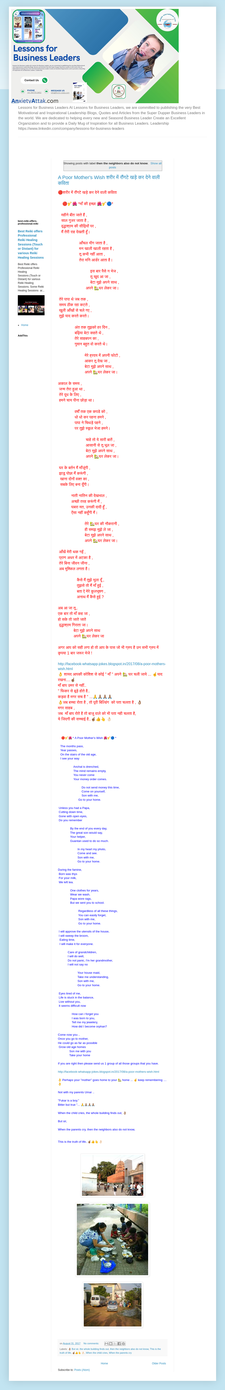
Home (104, 1363)
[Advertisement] (70, 144)
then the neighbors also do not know (129, 1349)
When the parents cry (120, 1352)
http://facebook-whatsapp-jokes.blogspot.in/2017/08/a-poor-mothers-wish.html (108, 1071)
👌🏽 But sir (73, 1349)
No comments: (92, 1343)
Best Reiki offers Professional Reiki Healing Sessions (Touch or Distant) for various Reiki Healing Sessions (31, 244)
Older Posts (159, 1363)
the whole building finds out (94, 1349)
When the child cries (96, 1352)
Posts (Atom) (82, 1369)
